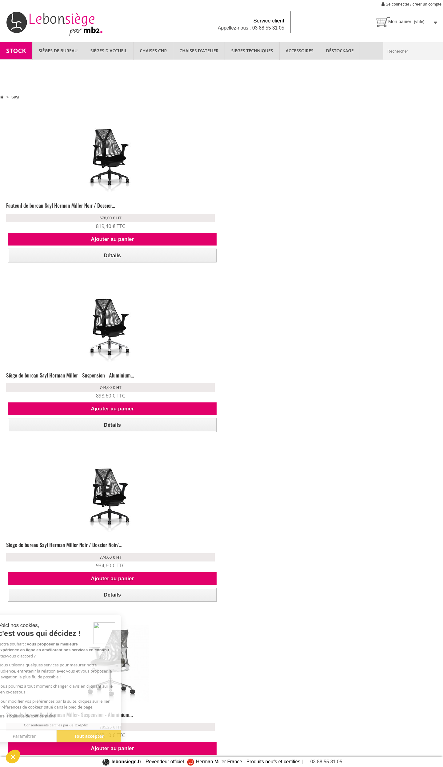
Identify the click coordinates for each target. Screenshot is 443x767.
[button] (13, 756)
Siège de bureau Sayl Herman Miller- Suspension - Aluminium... (368, 209)
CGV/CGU (85, 732)
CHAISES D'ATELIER (198, 51)
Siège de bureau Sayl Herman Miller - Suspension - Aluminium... (152, 209)
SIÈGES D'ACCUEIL (108, 51)
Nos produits (158, 707)
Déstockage (340, 51)
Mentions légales (91, 740)
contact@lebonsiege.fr (271, 746)
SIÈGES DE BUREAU (58, 51)
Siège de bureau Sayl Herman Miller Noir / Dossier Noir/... (265, 209)
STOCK (16, 50)
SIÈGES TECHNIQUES (252, 51)
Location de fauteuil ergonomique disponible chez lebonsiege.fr (32, 721)
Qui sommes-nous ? (23, 707)
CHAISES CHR (153, 51)
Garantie (154, 715)
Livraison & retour (92, 715)
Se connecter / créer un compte (411, 4)
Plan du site (15, 744)
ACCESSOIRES (299, 51)
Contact (12, 735)
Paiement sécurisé (92, 724)
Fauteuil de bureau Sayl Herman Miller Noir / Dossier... (51, 209)
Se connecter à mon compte (101, 707)
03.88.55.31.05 (326, 761)
